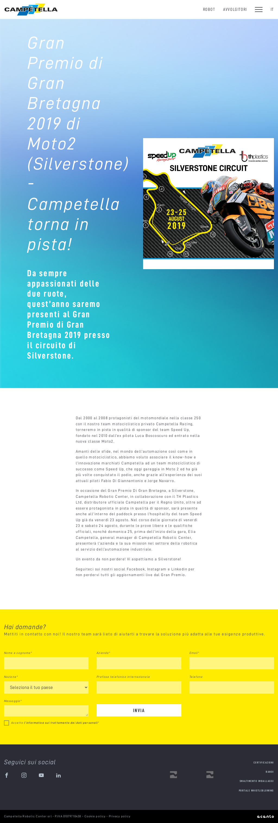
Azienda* (103, 652)
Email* (194, 652)
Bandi (270, 771)
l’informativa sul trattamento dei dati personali (61, 722)
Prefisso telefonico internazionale (123, 676)
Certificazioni (264, 762)
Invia (139, 710)
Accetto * (55, 722)
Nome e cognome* (18, 652)
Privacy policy (120, 816)
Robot (209, 9)
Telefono (196, 676)
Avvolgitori (235, 9)
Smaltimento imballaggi (257, 780)
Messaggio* (13, 701)
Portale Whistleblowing (256, 790)
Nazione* (11, 676)
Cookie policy (95, 816)
